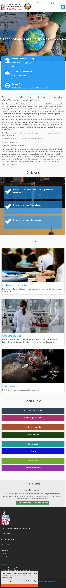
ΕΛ (60, 3)
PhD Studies (8, 386)
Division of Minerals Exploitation (27, 220)
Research (4, 550)
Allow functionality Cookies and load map (32, 502)
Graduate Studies (11, 335)
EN (63, 3)
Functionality (31, 581)
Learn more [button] (10, 577)
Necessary (7, 581)
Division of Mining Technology (26, 205)
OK (19, 585)
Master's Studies (16, 79)
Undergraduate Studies (18, 75)
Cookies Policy (51, 581)
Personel (4, 556)
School (3, 553)
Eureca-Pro (16, 84)
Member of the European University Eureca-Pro (29, 88)
